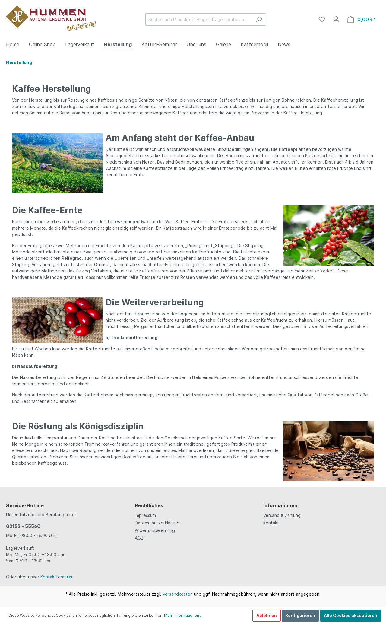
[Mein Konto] (336, 19)
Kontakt (271, 522)
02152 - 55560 (23, 526)
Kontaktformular (56, 576)
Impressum (145, 515)
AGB (139, 537)
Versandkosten (178, 594)
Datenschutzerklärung (157, 522)
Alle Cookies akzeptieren (350, 615)
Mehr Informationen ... (183, 615)
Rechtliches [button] (149, 505)
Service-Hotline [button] (25, 505)
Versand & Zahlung (282, 515)
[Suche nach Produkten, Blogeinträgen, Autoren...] (198, 19)
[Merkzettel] (322, 19)
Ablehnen (266, 615)
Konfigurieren (300, 615)
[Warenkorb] (361, 19)
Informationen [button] (280, 505)
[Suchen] (259, 19)
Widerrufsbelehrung (155, 530)
